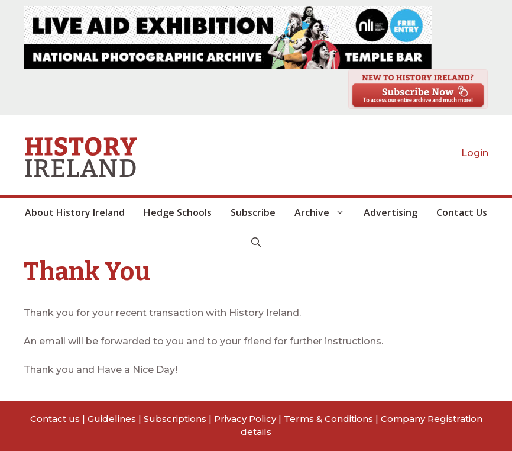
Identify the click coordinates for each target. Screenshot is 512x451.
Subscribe (253, 212)
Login (474, 153)
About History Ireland (75, 212)
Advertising (390, 212)
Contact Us (461, 212)
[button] (256, 242)
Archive (324, 212)
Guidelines (112, 418)
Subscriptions (175, 418)
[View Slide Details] (228, 37)
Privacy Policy (245, 418)
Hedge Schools (178, 212)
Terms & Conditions (328, 418)
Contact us (55, 418)
